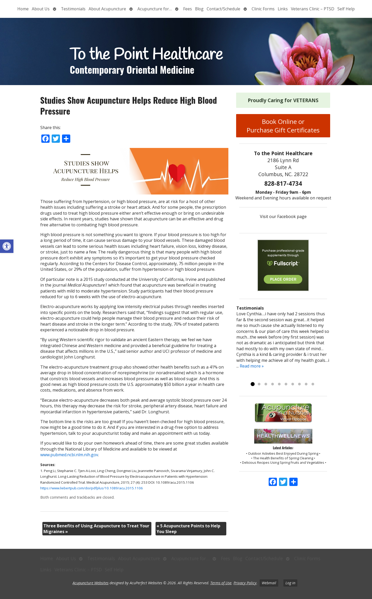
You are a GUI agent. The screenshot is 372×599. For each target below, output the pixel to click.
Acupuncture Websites (91, 582)
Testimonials (73, 9)
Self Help (346, 9)
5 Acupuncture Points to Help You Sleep (188, 528)
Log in (290, 582)
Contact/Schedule (223, 9)
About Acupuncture (107, 9)
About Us (41, 9)
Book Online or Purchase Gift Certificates (283, 125)
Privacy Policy (245, 582)
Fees (187, 9)
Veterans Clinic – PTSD (312, 9)
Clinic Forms (263, 9)
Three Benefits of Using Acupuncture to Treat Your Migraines (96, 528)
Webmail (269, 582)
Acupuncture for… (154, 9)
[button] (6, 246)
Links (283, 9)
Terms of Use (220, 582)
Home (23, 9)
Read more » (252, 366)
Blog (199, 9)
